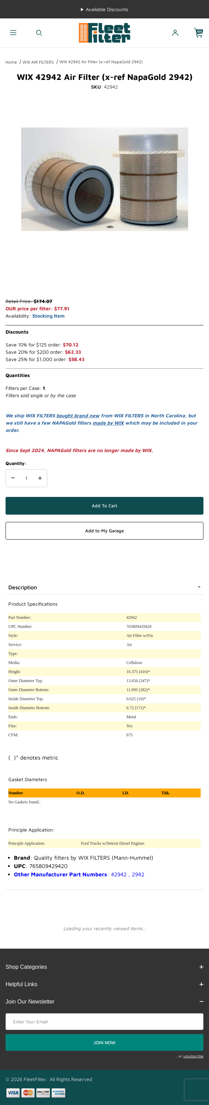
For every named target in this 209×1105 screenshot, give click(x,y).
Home (11, 62)
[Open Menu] (13, 33)
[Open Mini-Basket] (201, 33)
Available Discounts (107, 9)
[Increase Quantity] (40, 478)
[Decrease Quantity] (13, 478)
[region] (104, 281)
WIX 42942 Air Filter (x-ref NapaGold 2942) (101, 61)
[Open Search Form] (39, 33)
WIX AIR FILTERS (38, 62)
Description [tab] (22, 587)
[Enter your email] (104, 1021)
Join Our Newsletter (104, 1002)
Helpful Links (104, 984)
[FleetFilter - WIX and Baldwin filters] (105, 32)
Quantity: (16, 463)
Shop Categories (104, 967)
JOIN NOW (104, 1042)
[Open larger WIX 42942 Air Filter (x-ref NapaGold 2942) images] (104, 179)
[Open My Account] (175, 33)
